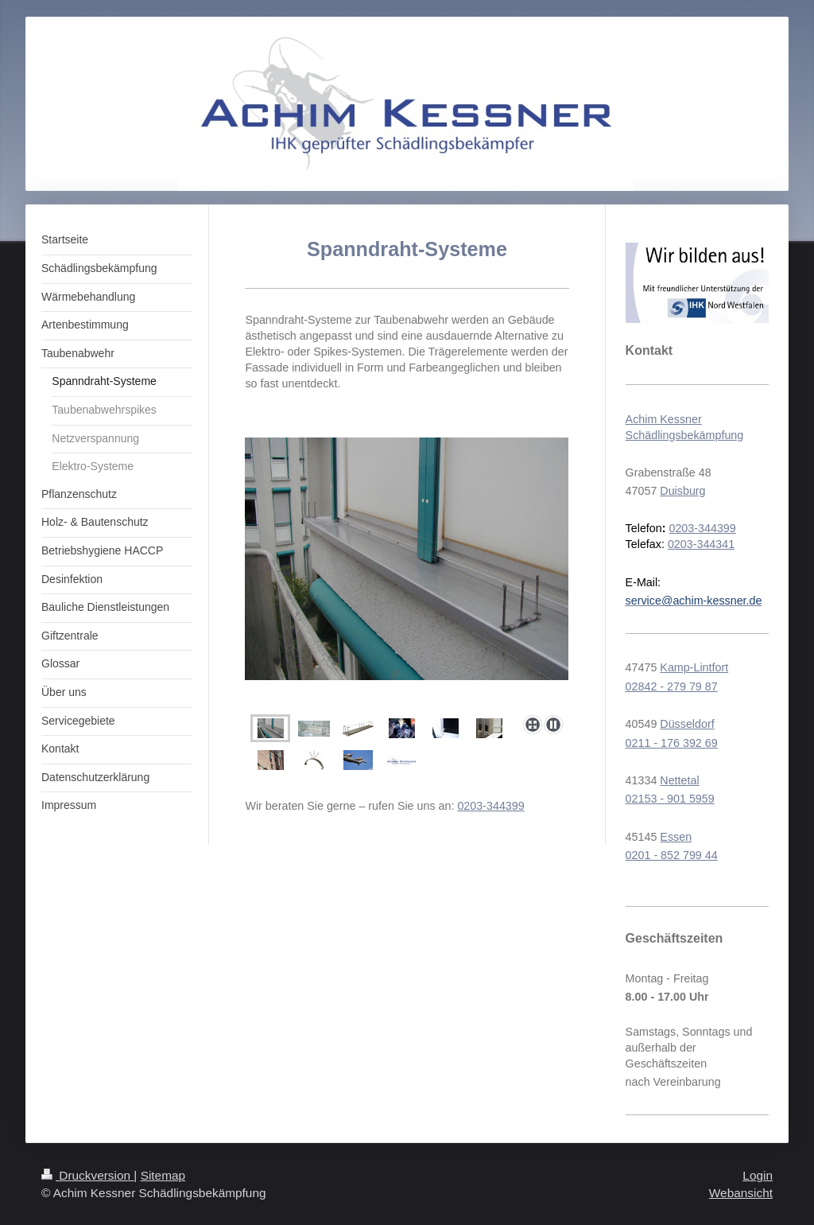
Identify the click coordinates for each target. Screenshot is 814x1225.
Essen (676, 836)
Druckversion (87, 1175)
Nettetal (679, 780)
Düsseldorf (687, 724)
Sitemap (163, 1175)
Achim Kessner (664, 419)
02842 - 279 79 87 (672, 686)
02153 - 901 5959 (670, 798)
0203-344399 (490, 805)
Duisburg (682, 490)
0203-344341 (701, 544)
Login (757, 1175)
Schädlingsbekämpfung (685, 435)
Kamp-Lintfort (694, 667)
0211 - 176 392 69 (672, 743)
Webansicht (741, 1193)
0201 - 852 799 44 (672, 855)
